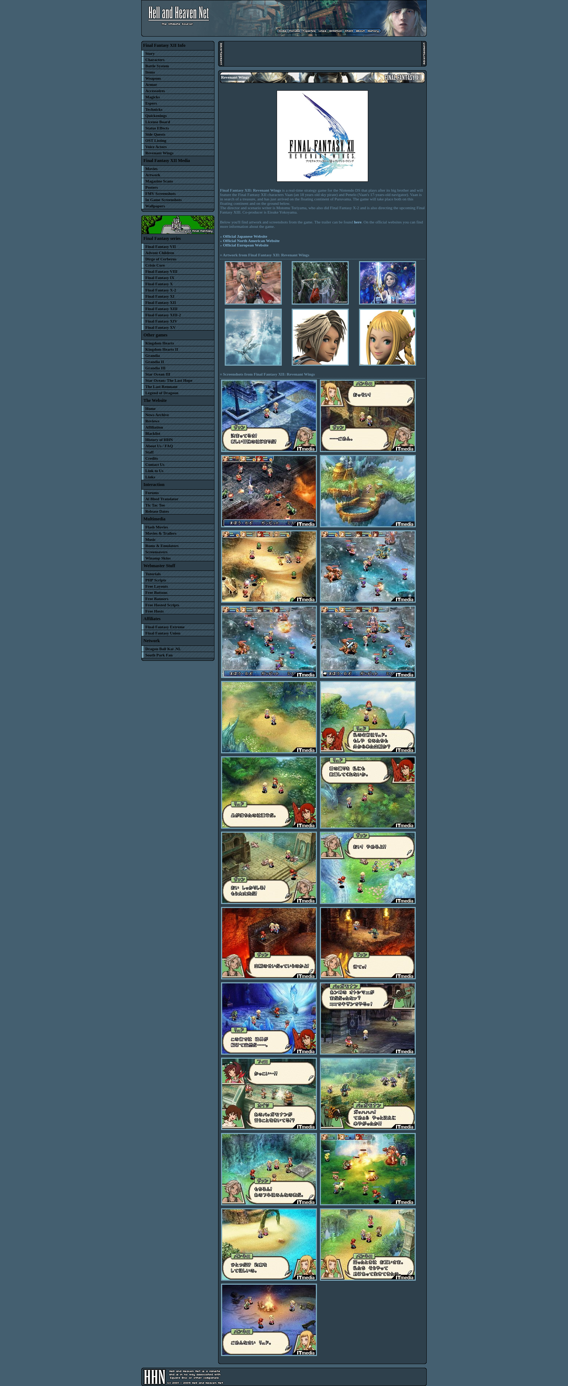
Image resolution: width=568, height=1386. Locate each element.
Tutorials (153, 574)
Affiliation (154, 427)
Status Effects (157, 128)
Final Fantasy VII (160, 246)
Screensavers (156, 552)
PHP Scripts (155, 580)
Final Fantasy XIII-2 (163, 315)
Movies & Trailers (160, 533)
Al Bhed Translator (162, 499)
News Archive (157, 415)
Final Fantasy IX (159, 277)
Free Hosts (154, 611)
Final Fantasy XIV (161, 321)
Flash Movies (156, 527)
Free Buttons (156, 592)
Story (150, 53)
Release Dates (157, 511)
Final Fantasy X (159, 284)
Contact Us (154, 464)
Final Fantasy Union (162, 633)
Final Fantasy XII (160, 302)
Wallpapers (155, 206)
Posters (151, 187)
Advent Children (159, 253)
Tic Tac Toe (155, 505)
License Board (157, 122)
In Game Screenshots (163, 199)
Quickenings (156, 115)
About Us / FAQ (159, 446)
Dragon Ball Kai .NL (163, 649)
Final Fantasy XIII (161, 308)
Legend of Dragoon (161, 393)
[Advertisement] (322, 54)
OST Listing (156, 140)
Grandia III (155, 368)
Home (150, 408)
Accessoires (155, 90)
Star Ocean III (157, 374)
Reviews (152, 421)
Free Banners (156, 598)
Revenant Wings (159, 153)
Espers (151, 103)
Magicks (152, 97)
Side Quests (155, 134)
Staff (149, 452)
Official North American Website (251, 240)
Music (150, 539)
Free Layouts (156, 586)
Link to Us (154, 470)
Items (150, 72)
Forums (152, 492)
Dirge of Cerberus (160, 259)
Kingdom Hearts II (161, 349)
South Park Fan (159, 655)
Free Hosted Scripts (162, 605)
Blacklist (152, 433)
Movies (151, 168)
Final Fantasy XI (159, 296)
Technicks (153, 109)
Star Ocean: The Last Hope (169, 380)
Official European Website (245, 245)
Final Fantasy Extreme (164, 627)
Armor (151, 84)
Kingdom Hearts (159, 343)
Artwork (152, 175)
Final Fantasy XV (160, 327)
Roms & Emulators (162, 545)
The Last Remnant (161, 386)
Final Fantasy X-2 (160, 290)
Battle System (157, 66)
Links (150, 477)
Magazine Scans (159, 181)
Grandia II (154, 361)
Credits (151, 458)
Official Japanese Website (245, 236)
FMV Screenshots (160, 193)
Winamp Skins (158, 558)
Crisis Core (155, 265)
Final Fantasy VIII (161, 271)
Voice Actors (156, 146)
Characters (155, 59)
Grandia (152, 355)
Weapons (153, 78)
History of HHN (159, 439)
